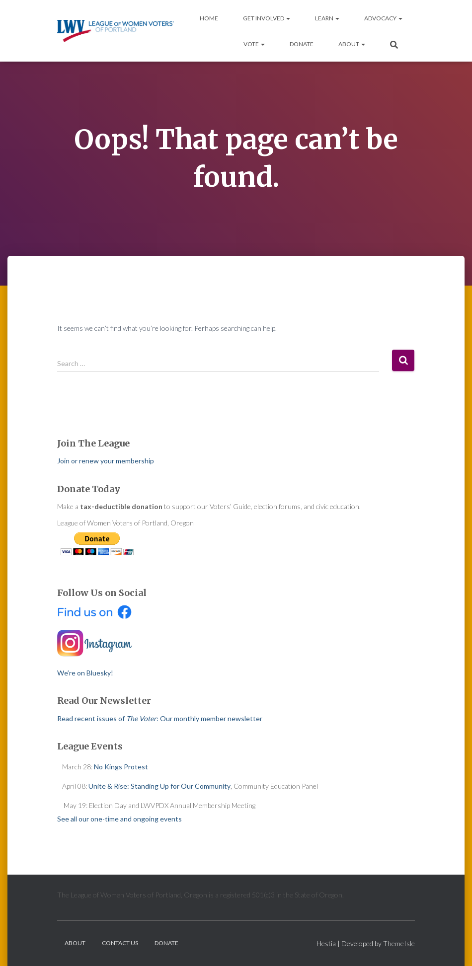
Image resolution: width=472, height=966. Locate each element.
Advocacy (383, 18)
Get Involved (266, 18)
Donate (302, 44)
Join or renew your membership (105, 460)
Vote (254, 44)
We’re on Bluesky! (85, 673)
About (351, 44)
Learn (327, 18)
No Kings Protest (121, 766)
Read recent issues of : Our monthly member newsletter (159, 718)
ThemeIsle (399, 943)
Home (209, 18)
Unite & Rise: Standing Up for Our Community (159, 786)
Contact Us (120, 943)
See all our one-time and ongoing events (119, 819)
